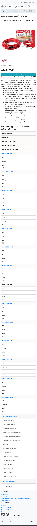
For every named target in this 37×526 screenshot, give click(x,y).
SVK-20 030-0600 (7, 247)
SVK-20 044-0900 (7, 303)
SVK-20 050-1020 (7, 322)
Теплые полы (17, 11)
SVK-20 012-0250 (7, 172)
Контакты (4, 496)
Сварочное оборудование (11, 456)
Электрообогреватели (9, 476)
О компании (4, 494)
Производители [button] (10, 481)
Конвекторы (6, 444)
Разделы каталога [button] (11, 416)
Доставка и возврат (7, 507)
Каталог (8, 11)
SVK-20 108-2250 (7, 397)
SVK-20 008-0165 (7, 153)
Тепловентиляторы (9, 460)
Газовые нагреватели (9, 428)
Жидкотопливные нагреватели (12, 432)
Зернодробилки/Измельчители (12, 436)
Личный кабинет (6, 509)
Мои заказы (4, 512)
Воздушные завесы (9, 424)
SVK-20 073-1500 (7, 359)
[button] (29, 2)
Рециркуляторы (7, 452)
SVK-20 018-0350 (7, 190)
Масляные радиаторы (9, 448)
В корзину (18, 74)
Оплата (3, 505)
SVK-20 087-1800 (7, 378)
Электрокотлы (7, 472)
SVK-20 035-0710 (7, 265)
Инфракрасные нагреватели (11, 440)
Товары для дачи (8, 468)
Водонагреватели (8, 420)
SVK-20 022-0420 (7, 209)
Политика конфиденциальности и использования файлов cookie (16, 499)
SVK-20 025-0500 (7, 228)
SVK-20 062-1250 (7, 340)
